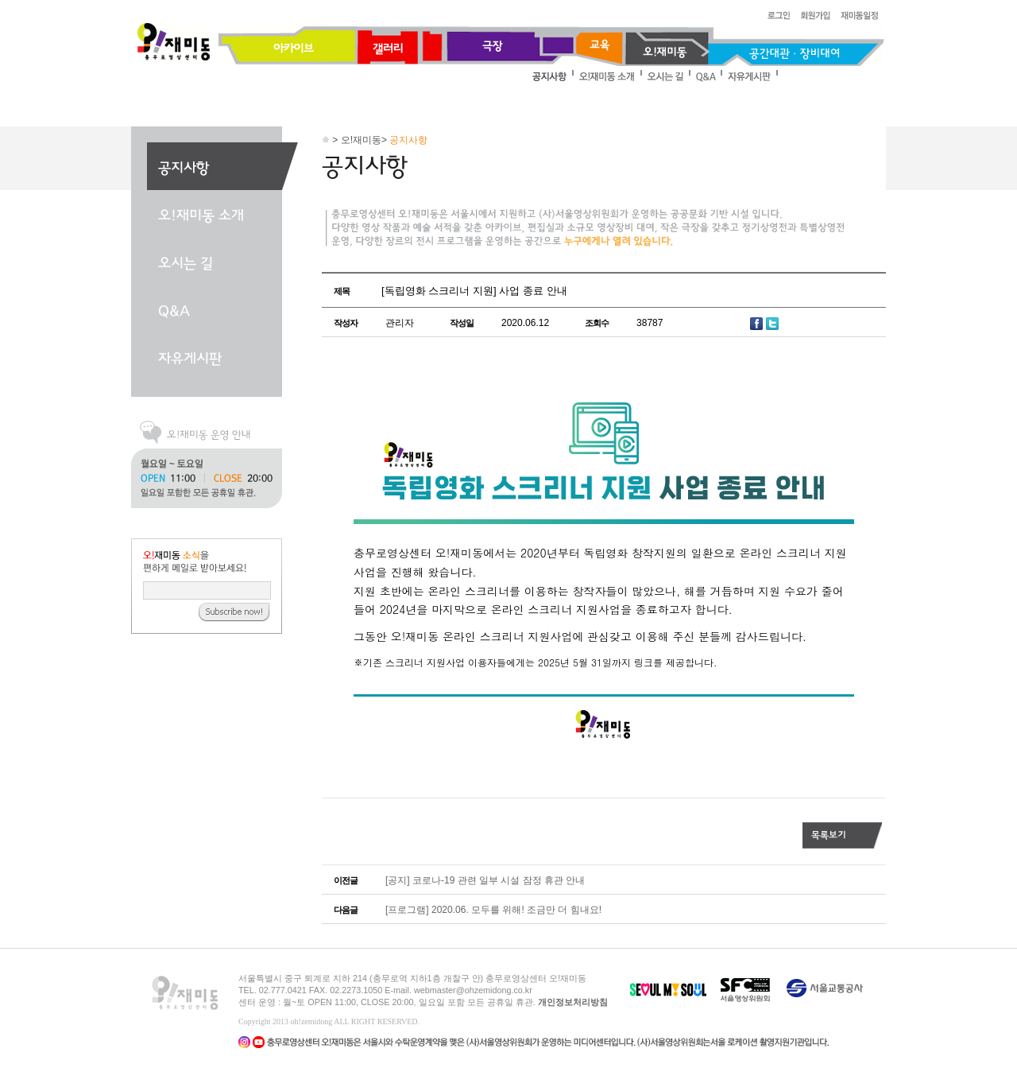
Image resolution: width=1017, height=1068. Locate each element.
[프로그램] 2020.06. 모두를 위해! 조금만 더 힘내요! (493, 909)
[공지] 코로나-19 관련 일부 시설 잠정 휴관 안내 (485, 880)
